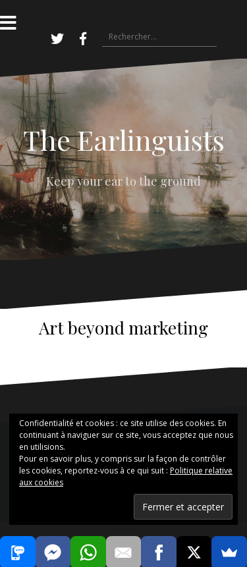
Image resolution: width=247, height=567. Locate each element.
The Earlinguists (124, 139)
